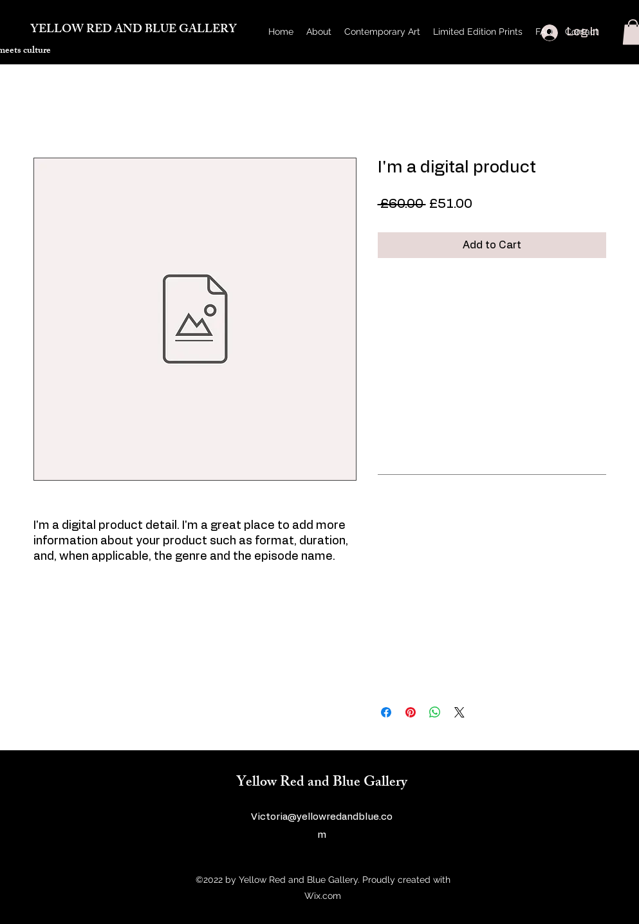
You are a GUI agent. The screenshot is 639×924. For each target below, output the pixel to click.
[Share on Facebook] (386, 712)
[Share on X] (459, 712)
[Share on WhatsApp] (435, 712)
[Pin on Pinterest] (410, 712)
